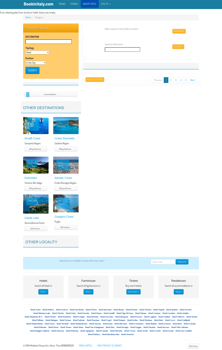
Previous (158, 80)
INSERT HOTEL (90, 3)
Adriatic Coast (63, 177)
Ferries (74, 3)
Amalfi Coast (32, 138)
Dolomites (31, 177)
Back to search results (95, 79)
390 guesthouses (65, 149)
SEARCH (32, 70)
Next (192, 80)
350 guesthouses (35, 149)
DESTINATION (32, 36)
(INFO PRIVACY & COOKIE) (109, 345)
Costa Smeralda (64, 138)
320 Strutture (35, 228)
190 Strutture (65, 227)
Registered (182, 261)
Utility (105, 3)
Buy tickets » (133, 291)
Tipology (29, 47)
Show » (43, 291)
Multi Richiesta (179, 31)
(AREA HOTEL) (85, 345)
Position (29, 58)
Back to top (193, 346)
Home (28, 17)
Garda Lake (32, 217)
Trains (62, 3)
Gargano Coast (64, 216)
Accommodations (50, 94)
